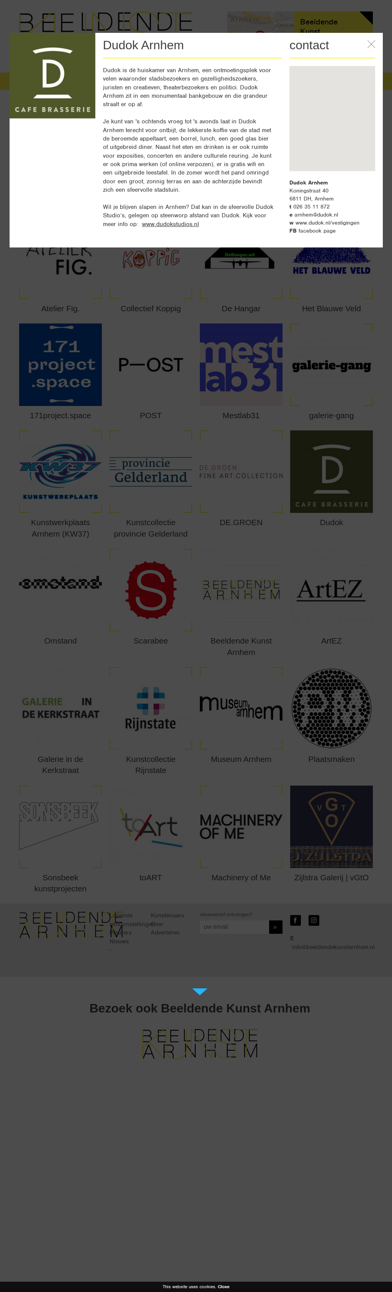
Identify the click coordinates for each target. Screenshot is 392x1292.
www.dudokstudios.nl (170, 224)
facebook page (317, 230)
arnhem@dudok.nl (316, 214)
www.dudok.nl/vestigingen (327, 222)
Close (224, 1287)
